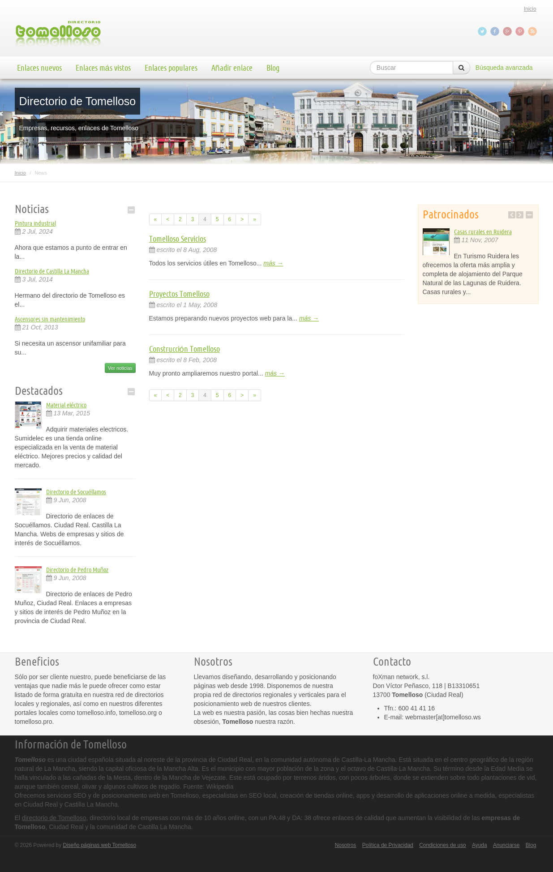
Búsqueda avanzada (504, 67)
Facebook (495, 31)
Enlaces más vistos (103, 67)
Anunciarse (506, 845)
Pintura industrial (35, 223)
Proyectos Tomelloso (179, 293)
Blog (272, 67)
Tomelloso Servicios (177, 238)
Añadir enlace (232, 67)
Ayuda (479, 845)
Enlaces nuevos (39, 67)
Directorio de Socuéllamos (76, 492)
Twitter (483, 31)
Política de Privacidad (387, 845)
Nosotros (345, 845)
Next (519, 214)
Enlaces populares (171, 67)
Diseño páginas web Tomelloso (99, 845)
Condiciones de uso (442, 845)
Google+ (508, 31)
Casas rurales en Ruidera (483, 231)
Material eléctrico (66, 405)
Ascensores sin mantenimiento (50, 319)
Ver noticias (120, 368)
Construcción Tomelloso (184, 348)
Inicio (530, 9)
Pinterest (520, 31)
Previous (511, 214)
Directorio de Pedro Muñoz (77, 569)
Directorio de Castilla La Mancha (52, 271)
